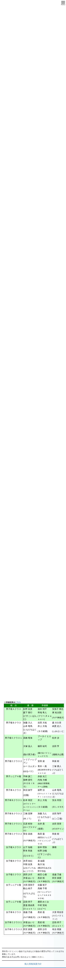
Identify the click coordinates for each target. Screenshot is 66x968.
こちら (18, 702)
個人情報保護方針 (33, 964)
